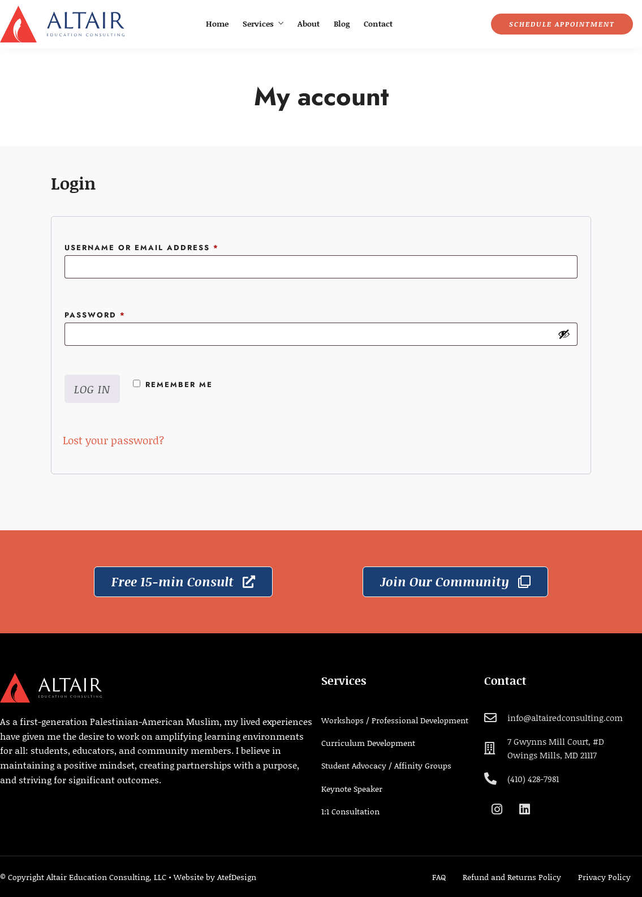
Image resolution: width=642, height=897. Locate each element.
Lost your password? (113, 440)
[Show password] (564, 334)
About (309, 23)
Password (117, 314)
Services (258, 23)
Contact (378, 23)
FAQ (439, 877)
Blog (342, 23)
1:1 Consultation (350, 811)
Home (217, 23)
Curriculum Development (368, 743)
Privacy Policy (604, 877)
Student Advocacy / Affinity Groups (386, 765)
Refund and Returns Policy (512, 877)
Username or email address (164, 247)
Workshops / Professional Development (394, 720)
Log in (92, 389)
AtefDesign (236, 877)
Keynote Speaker (351, 789)
